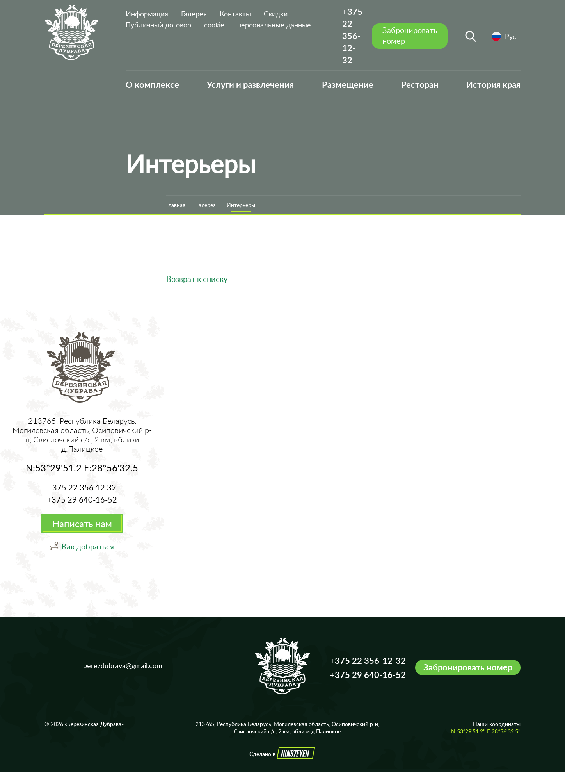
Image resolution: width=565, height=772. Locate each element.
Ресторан (420, 84)
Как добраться (88, 546)
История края (493, 84)
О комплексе (152, 84)
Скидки (276, 13)
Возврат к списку (196, 278)
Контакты (235, 13)
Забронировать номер (467, 667)
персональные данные (274, 24)
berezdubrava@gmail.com (122, 665)
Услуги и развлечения (250, 84)
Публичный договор (158, 24)
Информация (147, 13)
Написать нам (82, 523)
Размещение (347, 84)
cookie (214, 24)
